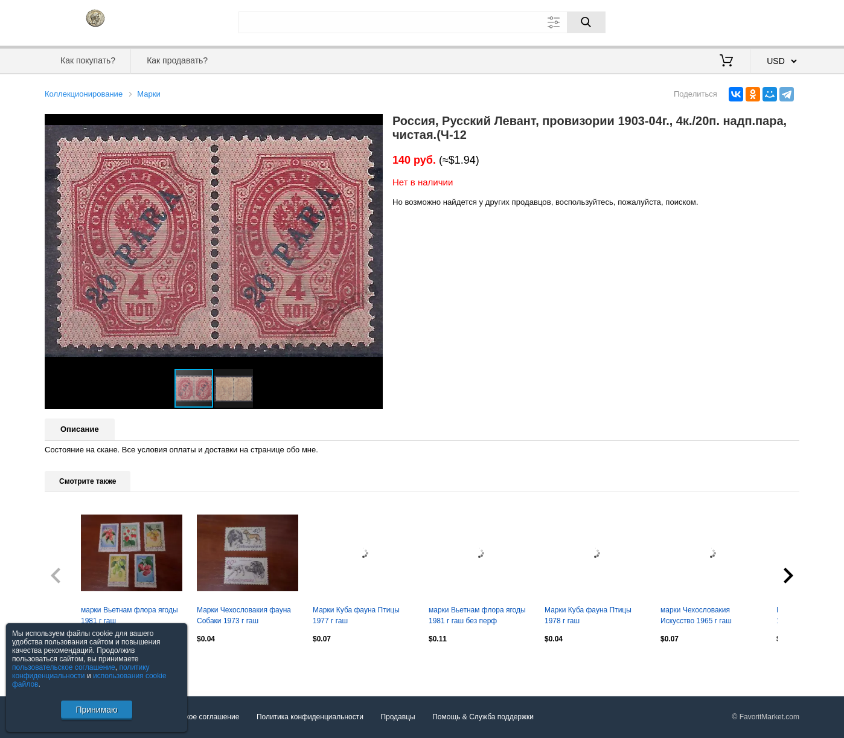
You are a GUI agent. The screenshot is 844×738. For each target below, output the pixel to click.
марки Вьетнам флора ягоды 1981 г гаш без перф (477, 615)
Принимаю (96, 709)
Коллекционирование (84, 93)
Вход (728, 21)
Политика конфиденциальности (310, 717)
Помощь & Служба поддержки (483, 717)
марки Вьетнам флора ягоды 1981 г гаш (129, 615)
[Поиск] (586, 22)
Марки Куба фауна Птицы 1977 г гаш (356, 615)
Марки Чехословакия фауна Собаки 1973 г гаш (244, 615)
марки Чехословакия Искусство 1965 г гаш (696, 615)
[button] (372, 125)
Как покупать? (87, 60)
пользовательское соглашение (63, 667)
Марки (148, 93)
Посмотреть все (71, 664)
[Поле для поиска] (422, 22)
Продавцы (397, 717)
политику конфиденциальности (81, 671)
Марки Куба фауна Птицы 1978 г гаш (588, 615)
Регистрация (774, 21)
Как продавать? (177, 60)
